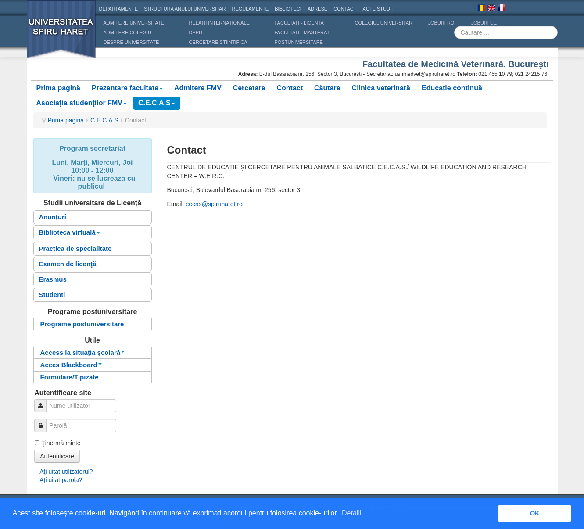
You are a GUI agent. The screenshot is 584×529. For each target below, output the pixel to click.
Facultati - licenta (299, 22)
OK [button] (535, 513)
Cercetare (249, 88)
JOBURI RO (441, 22)
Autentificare (57, 456)
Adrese (317, 8)
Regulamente (250, 8)
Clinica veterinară (381, 88)
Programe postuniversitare (82, 324)
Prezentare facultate (127, 88)
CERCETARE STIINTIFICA (218, 42)
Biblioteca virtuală (69, 232)
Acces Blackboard (71, 364)
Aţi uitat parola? (60, 479)
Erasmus (53, 279)
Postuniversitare (299, 42)
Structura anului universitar (185, 8)
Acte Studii (378, 8)
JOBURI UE (484, 22)
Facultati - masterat (302, 32)
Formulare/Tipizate (69, 377)
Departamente (118, 8)
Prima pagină (58, 88)
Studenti (52, 294)
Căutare (327, 88)
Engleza (491, 9)
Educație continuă (452, 88)
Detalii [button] (351, 513)
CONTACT (344, 8)
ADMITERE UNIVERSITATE (134, 22)
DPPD (196, 32)
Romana (481, 9)
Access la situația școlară (82, 352)
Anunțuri (52, 217)
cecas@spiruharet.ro (214, 203)
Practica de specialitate (75, 248)
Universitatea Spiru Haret (61, 35)
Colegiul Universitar (383, 22)
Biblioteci (288, 8)
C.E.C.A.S (156, 103)
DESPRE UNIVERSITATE (131, 42)
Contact (289, 88)
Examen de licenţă (68, 264)
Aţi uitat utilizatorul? (66, 471)
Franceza (501, 9)
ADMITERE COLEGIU (127, 32)
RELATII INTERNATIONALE (219, 22)
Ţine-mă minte (60, 443)
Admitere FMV (198, 88)
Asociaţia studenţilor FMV (81, 103)
